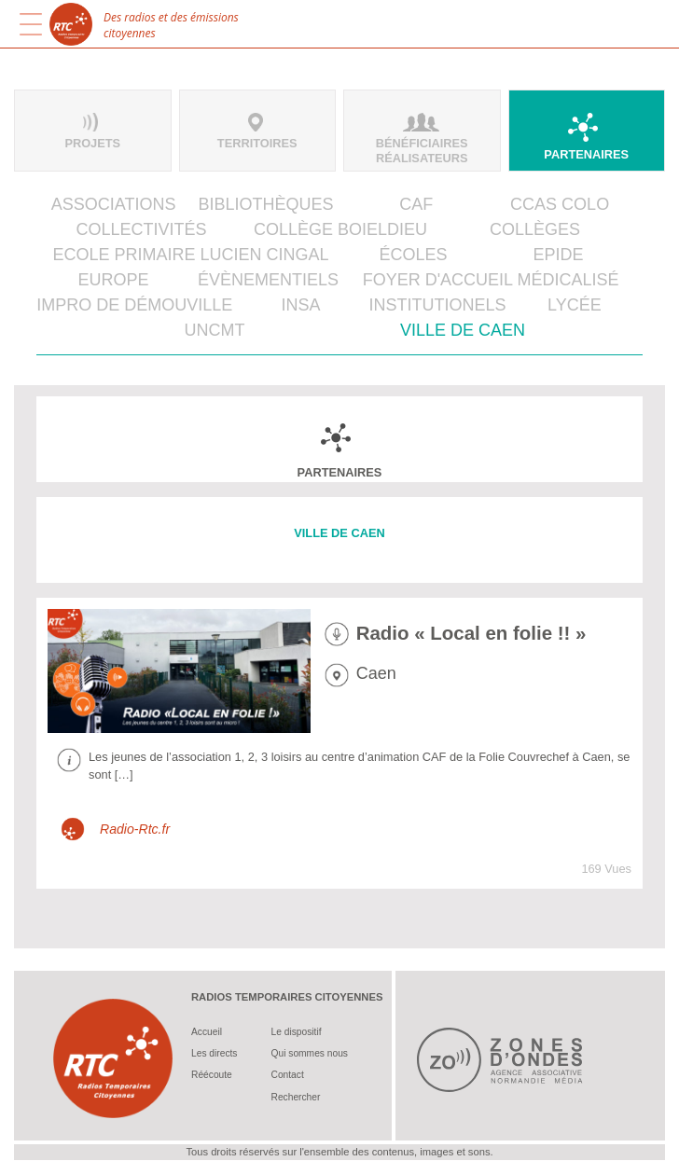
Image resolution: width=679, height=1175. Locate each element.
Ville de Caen (462, 330)
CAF (416, 204)
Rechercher (296, 1097)
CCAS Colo (559, 204)
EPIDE (558, 254)
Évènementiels (268, 279)
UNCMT (214, 330)
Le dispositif (296, 1032)
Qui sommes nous (309, 1053)
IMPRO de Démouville (134, 305)
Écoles (414, 254)
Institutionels (437, 305)
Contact (287, 1075)
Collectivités (141, 229)
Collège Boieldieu (340, 229)
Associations (113, 204)
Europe (113, 279)
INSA (300, 305)
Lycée (574, 305)
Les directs (214, 1053)
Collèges (535, 229)
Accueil (206, 1032)
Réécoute (211, 1075)
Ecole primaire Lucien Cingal (190, 254)
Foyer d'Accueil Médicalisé (491, 279)
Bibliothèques (265, 204)
